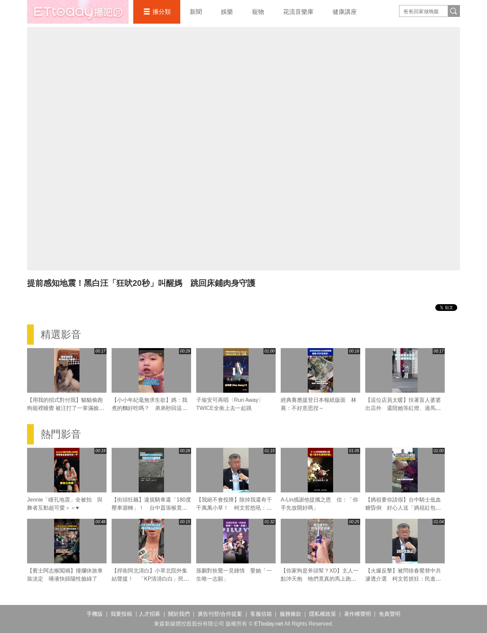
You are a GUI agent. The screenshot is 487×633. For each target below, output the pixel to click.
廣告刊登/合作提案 (220, 614)
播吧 (78, 12)
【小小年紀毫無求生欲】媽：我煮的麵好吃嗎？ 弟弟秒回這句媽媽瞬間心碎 (149, 408)
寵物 (258, 11)
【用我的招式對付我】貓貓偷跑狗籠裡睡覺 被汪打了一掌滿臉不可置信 (65, 408)
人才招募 (149, 614)
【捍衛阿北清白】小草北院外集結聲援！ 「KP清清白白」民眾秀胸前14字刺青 (150, 579)
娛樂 (227, 11)
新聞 (196, 11)
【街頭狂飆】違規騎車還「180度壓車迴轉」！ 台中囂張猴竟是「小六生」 (151, 508)
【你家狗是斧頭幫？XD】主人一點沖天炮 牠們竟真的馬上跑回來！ (319, 579)
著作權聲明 (357, 614)
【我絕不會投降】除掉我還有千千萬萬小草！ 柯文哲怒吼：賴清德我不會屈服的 (234, 508)
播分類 (162, 11)
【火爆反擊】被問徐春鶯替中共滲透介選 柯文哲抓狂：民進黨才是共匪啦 (403, 579)
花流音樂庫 (298, 11)
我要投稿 (121, 614)
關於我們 (179, 614)
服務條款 (290, 614)
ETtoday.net (268, 624)
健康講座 (344, 11)
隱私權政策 (322, 614)
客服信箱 (261, 614)
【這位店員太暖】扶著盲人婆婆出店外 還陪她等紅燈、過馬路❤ (403, 408)
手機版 (95, 614)
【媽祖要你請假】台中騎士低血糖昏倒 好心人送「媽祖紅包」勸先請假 (403, 508)
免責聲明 (389, 614)
